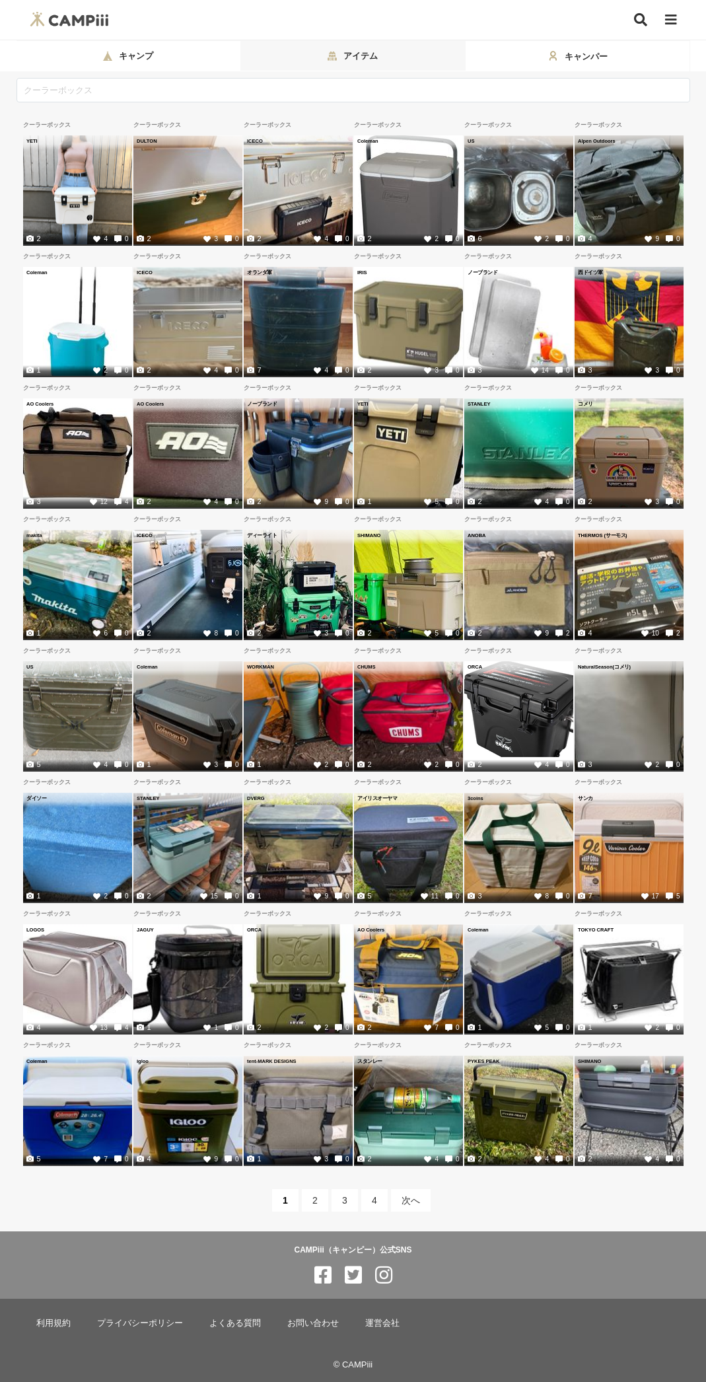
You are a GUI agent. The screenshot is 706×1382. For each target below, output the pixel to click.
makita (34, 535)
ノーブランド (482, 272)
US (471, 140)
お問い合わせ (313, 1323)
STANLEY (479, 403)
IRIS (362, 272)
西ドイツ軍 (590, 272)
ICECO (255, 140)
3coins (475, 798)
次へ (411, 1200)
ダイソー (36, 798)
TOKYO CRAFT (596, 929)
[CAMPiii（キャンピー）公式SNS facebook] (323, 1275)
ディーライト (262, 535)
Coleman (367, 140)
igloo (143, 1061)
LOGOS (35, 929)
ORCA (475, 666)
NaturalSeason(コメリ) (604, 666)
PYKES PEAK (483, 1061)
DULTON (147, 140)
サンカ (585, 798)
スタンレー (369, 1061)
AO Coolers (39, 403)
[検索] (640, 20)
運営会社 (382, 1323)
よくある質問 (235, 1323)
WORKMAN (260, 666)
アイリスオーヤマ (377, 798)
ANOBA (477, 535)
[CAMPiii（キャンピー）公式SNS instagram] (383, 1275)
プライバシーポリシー (140, 1323)
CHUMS (366, 666)
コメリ (585, 403)
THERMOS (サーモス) (602, 535)
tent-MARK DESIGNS (272, 1061)
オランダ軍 (259, 272)
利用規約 (53, 1323)
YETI (32, 140)
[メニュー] (671, 20)
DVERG (256, 798)
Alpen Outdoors (597, 140)
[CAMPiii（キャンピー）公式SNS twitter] (353, 1275)
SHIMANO (368, 535)
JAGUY (145, 929)
